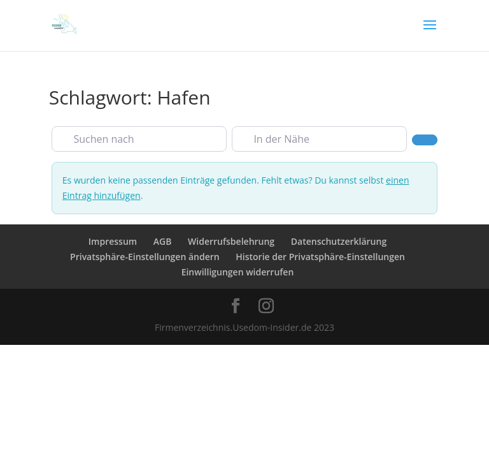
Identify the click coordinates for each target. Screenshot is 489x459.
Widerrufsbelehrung (231, 241)
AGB (162, 241)
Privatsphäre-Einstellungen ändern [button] (145, 257)
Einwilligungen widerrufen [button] (237, 272)
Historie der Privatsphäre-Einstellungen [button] (320, 257)
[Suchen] (424, 140)
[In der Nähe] (319, 139)
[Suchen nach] (139, 139)
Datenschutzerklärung (338, 241)
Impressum (113, 241)
